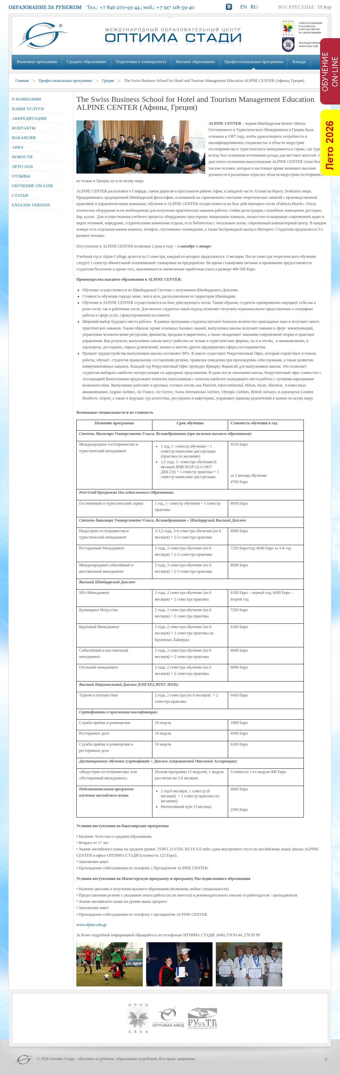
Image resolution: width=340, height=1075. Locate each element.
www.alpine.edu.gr (91, 924)
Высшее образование (195, 61)
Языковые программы (37, 61)
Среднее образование (86, 61)
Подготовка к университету (141, 61)
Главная (22, 80)
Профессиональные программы (253, 61)
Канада (299, 61)
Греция (108, 80)
